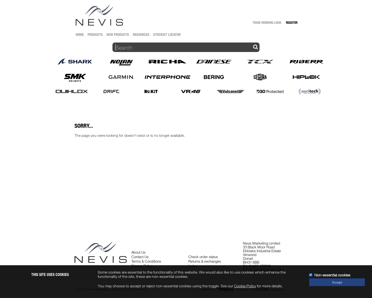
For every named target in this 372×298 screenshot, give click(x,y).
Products (95, 34)
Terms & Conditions (146, 261)
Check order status (203, 257)
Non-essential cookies (332, 275)
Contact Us (140, 257)
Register (292, 22)
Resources (141, 34)
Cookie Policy (245, 286)
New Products (118, 34)
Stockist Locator (167, 34)
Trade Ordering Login (267, 22)
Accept (337, 282)
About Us (138, 252)
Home (80, 34)
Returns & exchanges (204, 261)
